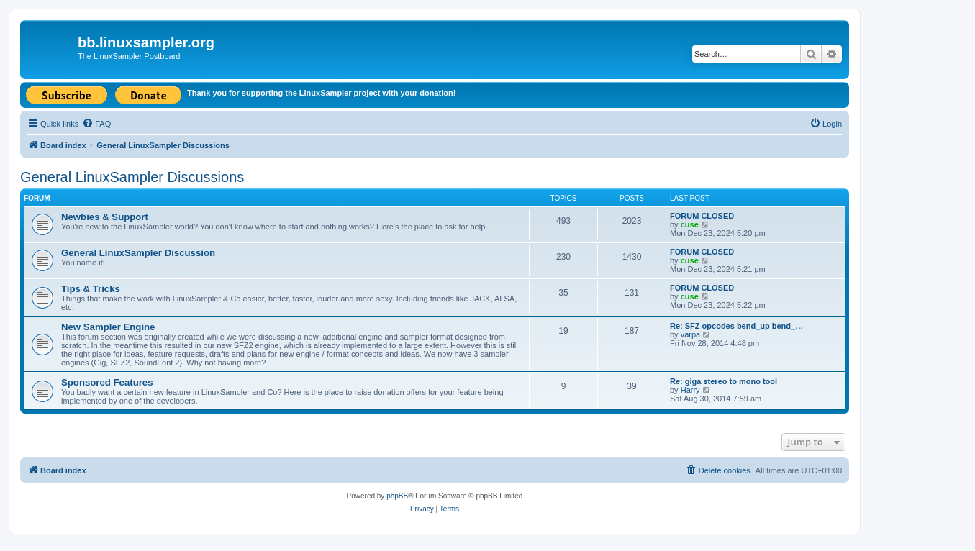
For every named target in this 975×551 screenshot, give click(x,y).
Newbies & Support (104, 216)
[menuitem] (96, 123)
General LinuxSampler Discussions (132, 177)
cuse (690, 224)
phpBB (397, 496)
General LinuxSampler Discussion (138, 252)
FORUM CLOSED (702, 215)
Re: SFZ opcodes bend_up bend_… (736, 326)
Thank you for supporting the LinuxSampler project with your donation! (321, 92)
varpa (691, 334)
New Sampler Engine (108, 327)
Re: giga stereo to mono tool (723, 381)
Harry (690, 390)
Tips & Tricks (90, 288)
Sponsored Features (107, 382)
